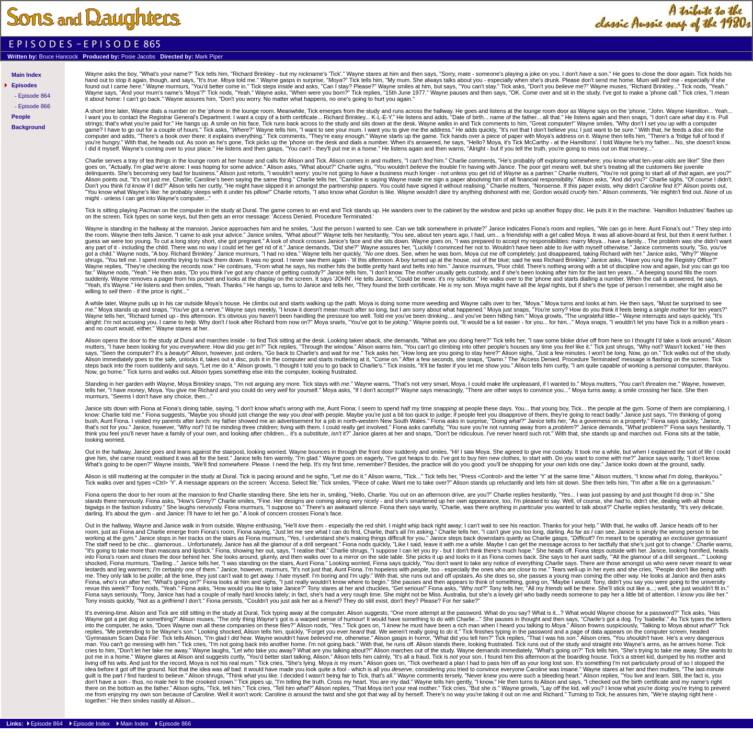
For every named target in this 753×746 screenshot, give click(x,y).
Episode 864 (34, 96)
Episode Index (91, 723)
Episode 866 (34, 106)
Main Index (26, 75)
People (21, 116)
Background (28, 127)
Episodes (24, 85)
